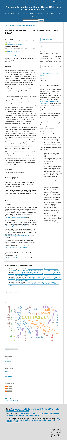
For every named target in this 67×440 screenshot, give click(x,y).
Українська (8, 361)
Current (7, 13)
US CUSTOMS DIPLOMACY (35, 269)
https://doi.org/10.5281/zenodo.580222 (15, 226)
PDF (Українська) (47, 39)
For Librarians (8, 376)
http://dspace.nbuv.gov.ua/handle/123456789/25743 (19, 235)
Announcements (15, 13)
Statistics (34, 16)
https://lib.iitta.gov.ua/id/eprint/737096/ (15, 217)
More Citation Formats (47, 66)
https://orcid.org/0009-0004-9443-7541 (16, 51)
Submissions (40, 13)
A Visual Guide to (11, 399)
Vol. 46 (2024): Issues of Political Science (26, 25)
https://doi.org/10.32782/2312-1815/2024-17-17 (18, 257)
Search (41, 20)
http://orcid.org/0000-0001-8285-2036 (16, 44)
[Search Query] (30, 20)
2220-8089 (11, 296)
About (32, 13)
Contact (59, 13)
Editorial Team (50, 13)
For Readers (8, 371)
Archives (25, 13)
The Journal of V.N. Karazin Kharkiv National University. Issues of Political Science (33, 8)
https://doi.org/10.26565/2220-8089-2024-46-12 (21, 55)
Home (6, 25)
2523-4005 (11, 293)
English (7, 359)
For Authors (8, 374)
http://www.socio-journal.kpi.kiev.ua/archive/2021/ (18, 247)
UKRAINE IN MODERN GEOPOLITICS (37, 282)
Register (55, 1)
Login (60, 1)
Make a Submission (11, 349)
